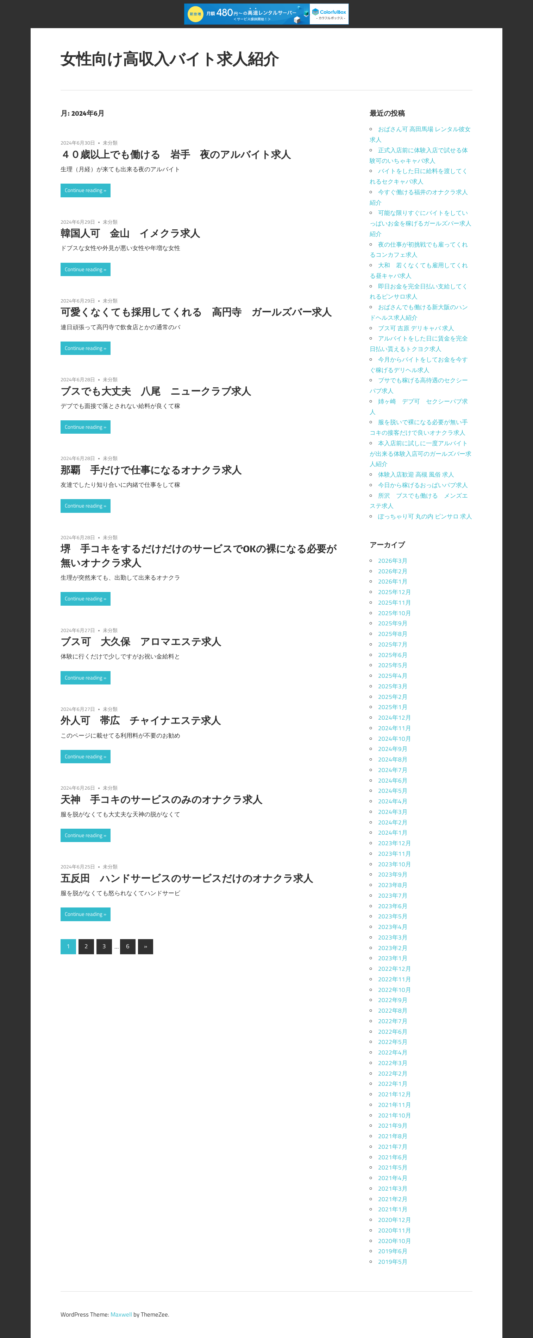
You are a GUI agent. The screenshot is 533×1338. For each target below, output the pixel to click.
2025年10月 (394, 613)
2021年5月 (393, 1167)
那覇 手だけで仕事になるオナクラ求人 (151, 470)
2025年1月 (393, 707)
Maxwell (121, 1314)
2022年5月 (393, 1041)
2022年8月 (393, 1010)
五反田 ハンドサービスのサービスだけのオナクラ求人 (187, 878)
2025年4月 (393, 675)
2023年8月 (393, 885)
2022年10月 (394, 989)
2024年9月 (393, 748)
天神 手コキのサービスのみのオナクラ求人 (161, 799)
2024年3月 (393, 811)
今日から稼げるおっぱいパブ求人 (423, 485)
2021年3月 (393, 1188)
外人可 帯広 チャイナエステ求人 (141, 720)
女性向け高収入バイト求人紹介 (170, 58)
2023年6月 (393, 906)
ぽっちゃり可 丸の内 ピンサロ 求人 (425, 516)
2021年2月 (393, 1199)
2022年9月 (393, 1000)
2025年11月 (394, 602)
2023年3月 (393, 937)
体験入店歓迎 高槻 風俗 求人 (416, 474)
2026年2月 (393, 571)
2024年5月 (393, 790)
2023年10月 (394, 864)
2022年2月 (393, 1073)
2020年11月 (394, 1230)
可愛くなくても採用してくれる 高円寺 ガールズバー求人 (196, 312)
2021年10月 (394, 1115)
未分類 (110, 142)
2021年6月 (393, 1157)
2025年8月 (393, 633)
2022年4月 (393, 1052)
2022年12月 (394, 968)
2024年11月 (394, 728)
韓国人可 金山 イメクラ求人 (130, 233)
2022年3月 (393, 1063)
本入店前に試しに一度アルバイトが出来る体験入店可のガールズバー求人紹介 (420, 454)
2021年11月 (394, 1104)
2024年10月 (394, 738)
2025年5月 (393, 665)
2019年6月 (393, 1251)
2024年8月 (393, 759)
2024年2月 (393, 822)
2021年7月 (393, 1146)
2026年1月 (393, 581)
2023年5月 (393, 916)
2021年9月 (393, 1125)
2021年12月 (394, 1094)
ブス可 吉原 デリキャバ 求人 (416, 328)
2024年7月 (393, 770)
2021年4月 (393, 1178)
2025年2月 (393, 696)
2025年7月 (393, 644)
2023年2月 (393, 947)
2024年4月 (393, 801)
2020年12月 (394, 1219)
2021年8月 (393, 1136)
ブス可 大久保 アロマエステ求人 (141, 641)
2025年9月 (393, 623)
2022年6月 (393, 1031)
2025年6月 (393, 655)
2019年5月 (393, 1261)
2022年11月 (394, 979)
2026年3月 (393, 560)
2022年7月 (393, 1021)
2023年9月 (393, 874)
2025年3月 (393, 686)
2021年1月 (393, 1209)
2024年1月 (393, 832)
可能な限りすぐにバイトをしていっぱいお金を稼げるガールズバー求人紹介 (420, 223)
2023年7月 (393, 895)
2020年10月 (394, 1240)
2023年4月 (393, 926)
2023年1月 (393, 958)
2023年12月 (394, 843)
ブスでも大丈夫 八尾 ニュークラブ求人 (156, 391)
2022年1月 (393, 1083)
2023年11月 (394, 853)
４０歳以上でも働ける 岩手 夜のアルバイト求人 (176, 154)
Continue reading (83, 190)
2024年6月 (393, 780)
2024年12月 (394, 717)
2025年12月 (394, 592)
